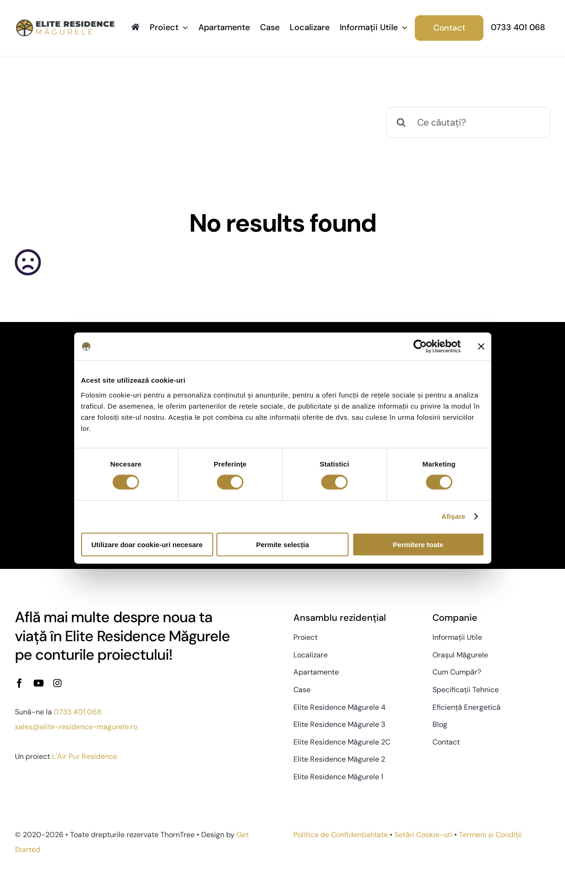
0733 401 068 (78, 712)
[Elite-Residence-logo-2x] (65, 23)
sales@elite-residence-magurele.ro (76, 727)
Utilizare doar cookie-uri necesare (147, 544)
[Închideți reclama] (481, 346)
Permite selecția (282, 544)
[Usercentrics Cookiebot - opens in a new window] (420, 346)
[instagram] (57, 683)
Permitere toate (418, 544)
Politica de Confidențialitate (340, 834)
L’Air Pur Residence (84, 756)
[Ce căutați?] (468, 122)
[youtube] (38, 683)
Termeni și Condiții (490, 834)
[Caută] (401, 122)
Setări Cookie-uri (423, 834)
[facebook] (19, 683)
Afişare (454, 516)
